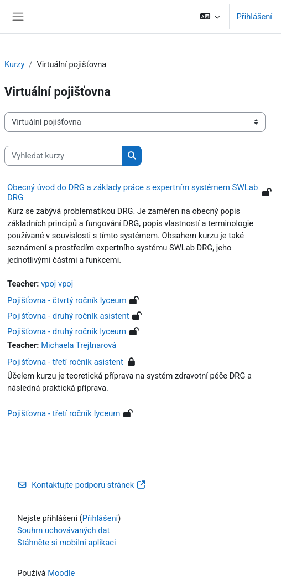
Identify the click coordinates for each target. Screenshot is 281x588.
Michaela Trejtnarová (78, 345)
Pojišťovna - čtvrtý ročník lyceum (67, 300)
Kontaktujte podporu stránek (82, 485)
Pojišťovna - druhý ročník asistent (68, 316)
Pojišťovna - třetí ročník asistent (65, 362)
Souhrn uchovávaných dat (63, 530)
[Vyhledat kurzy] (63, 156)
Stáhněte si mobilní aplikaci (66, 543)
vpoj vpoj (57, 284)
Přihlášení (254, 17)
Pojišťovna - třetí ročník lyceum (64, 413)
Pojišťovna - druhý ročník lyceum (66, 331)
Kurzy (14, 64)
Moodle (61, 573)
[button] (210, 16)
